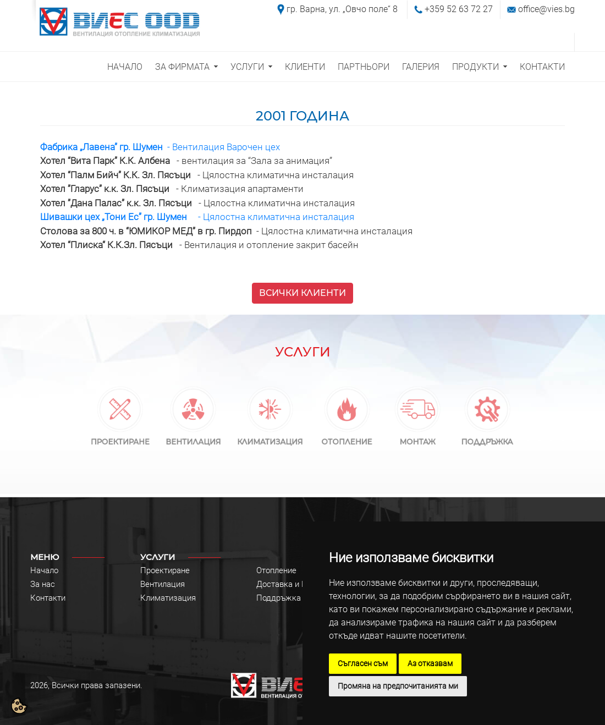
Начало (44, 570)
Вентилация (162, 584)
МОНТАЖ (417, 436)
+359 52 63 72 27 (459, 9)
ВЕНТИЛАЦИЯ (193, 436)
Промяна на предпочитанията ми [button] (398, 686)
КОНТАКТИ (542, 67)
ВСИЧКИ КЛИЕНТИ (302, 293)
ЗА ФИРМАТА (182, 67)
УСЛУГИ (247, 67)
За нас (42, 584)
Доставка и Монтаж (294, 584)
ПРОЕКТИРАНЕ (120, 436)
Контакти (47, 598)
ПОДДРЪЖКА (487, 436)
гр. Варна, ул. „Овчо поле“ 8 (342, 9)
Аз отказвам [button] (430, 663)
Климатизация (168, 598)
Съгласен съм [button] (363, 663)
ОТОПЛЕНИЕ (346, 436)
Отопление (276, 570)
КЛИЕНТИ (305, 67)
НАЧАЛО (124, 67)
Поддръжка (278, 598)
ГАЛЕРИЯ (420, 67)
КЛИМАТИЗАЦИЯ (270, 436)
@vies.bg (557, 9)
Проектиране (165, 570)
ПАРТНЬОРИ (363, 67)
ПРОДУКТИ (475, 67)
